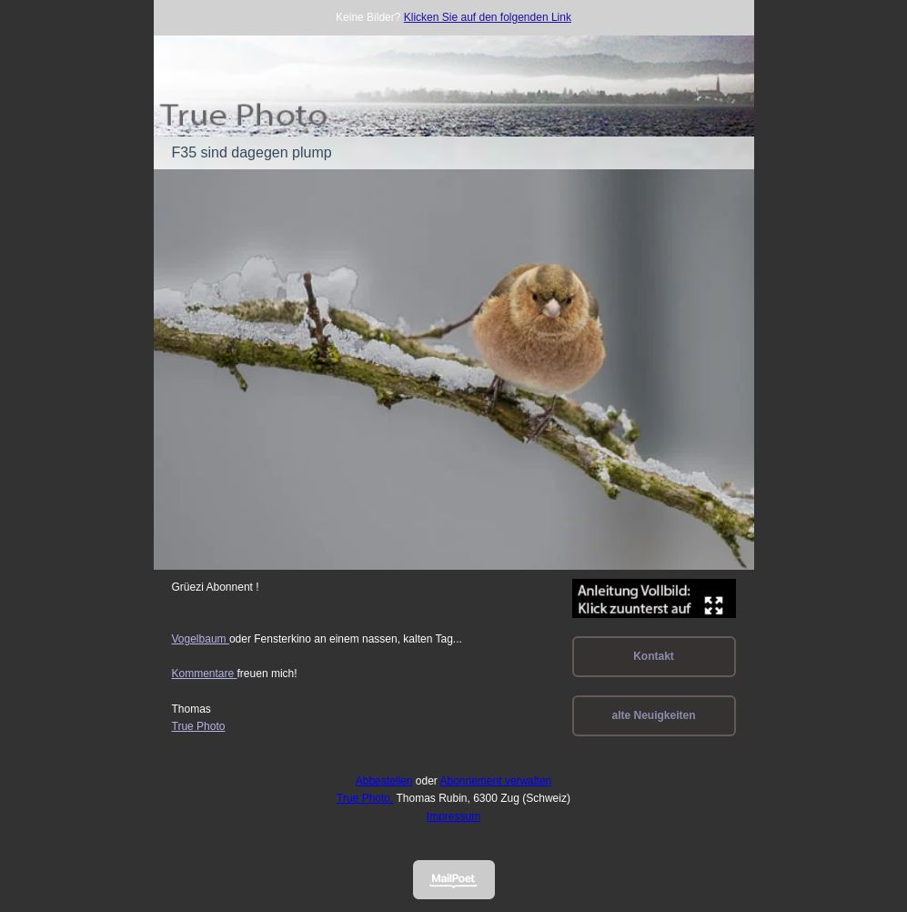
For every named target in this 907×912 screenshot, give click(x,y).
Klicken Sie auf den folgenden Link (487, 17)
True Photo (199, 726)
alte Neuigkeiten (653, 715)
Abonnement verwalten (496, 781)
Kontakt (653, 656)
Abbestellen (384, 781)
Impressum (453, 816)
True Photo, (365, 798)
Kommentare (204, 673)
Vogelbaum (200, 639)
